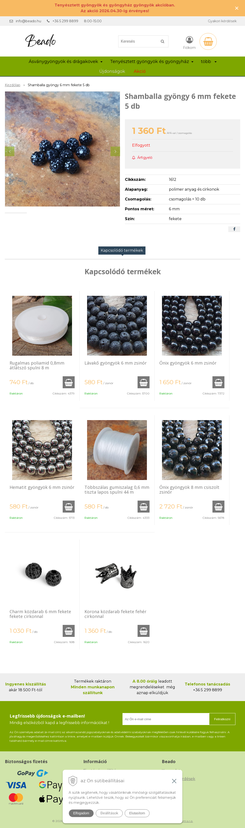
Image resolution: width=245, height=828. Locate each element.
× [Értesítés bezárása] (237, 8)
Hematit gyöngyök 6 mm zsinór (42, 487)
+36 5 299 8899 (65, 21)
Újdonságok (112, 71)
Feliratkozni (222, 719)
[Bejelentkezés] (189, 42)
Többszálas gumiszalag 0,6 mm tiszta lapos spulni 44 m (116, 489)
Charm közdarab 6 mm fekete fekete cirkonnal (40, 614)
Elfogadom (81, 813)
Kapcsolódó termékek (122, 250)
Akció (140, 71)
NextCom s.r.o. (183, 821)
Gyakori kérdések (222, 21)
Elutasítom (137, 813)
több (209, 61)
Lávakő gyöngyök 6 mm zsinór (115, 363)
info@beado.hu (28, 21)
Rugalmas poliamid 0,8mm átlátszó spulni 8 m (37, 365)
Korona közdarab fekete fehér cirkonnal (115, 614)
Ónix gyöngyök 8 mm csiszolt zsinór (189, 489)
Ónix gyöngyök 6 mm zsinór (188, 363)
